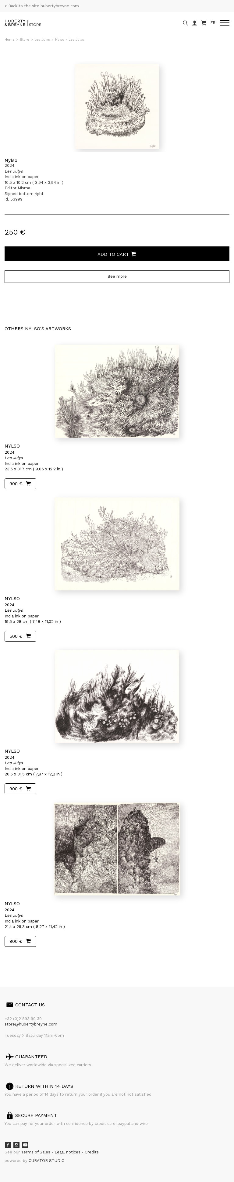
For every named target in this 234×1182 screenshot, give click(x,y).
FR (212, 22)
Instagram (16, 1145)
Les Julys (42, 40)
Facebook (8, 1145)
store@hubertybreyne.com (31, 1024)
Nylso (11, 160)
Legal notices (68, 1152)
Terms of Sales (36, 1152)
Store (24, 40)
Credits (92, 1152)
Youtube (25, 1145)
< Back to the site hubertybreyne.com (42, 6)
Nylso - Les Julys (69, 40)
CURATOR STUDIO (47, 1160)
